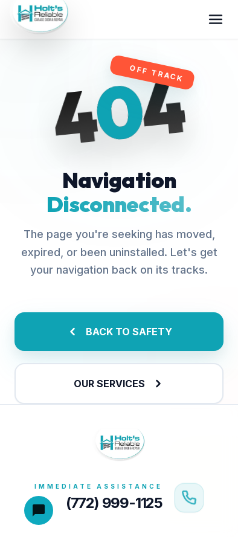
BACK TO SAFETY (119, 332)
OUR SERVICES (119, 384)
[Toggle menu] (215, 19)
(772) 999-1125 (114, 503)
